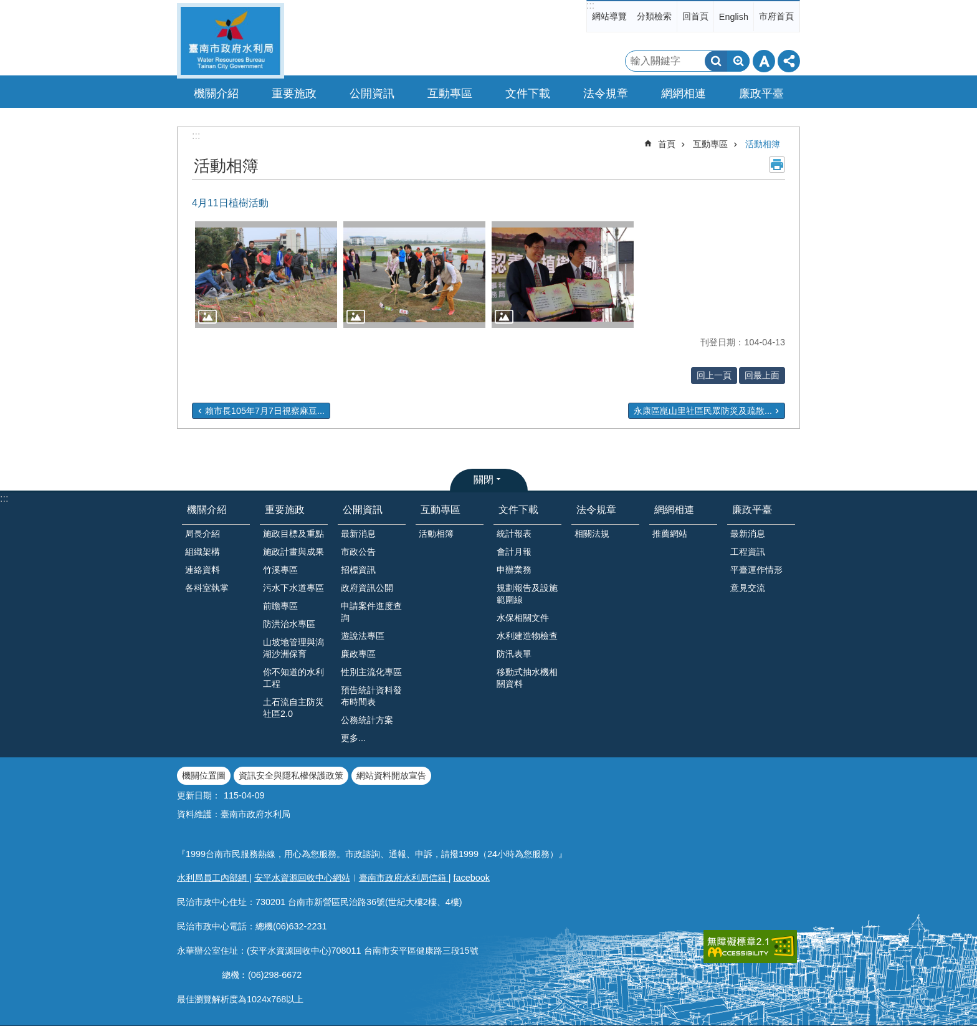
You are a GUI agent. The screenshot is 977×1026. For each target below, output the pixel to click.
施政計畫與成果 (293, 552)
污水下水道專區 (293, 588)
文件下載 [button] (527, 93)
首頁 (666, 144)
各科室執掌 (207, 588)
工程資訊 (747, 552)
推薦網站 (669, 534)
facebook (472, 878)
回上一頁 (714, 375)
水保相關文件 (523, 618)
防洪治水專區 (289, 624)
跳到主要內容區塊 (6, 6)
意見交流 (747, 588)
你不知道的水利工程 (293, 678)
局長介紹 (202, 534)
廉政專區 (358, 654)
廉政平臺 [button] (761, 93)
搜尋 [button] (716, 61)
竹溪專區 (280, 570)
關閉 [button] (483, 479)
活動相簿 (762, 144)
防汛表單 (514, 654)
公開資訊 (363, 509)
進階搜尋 (738, 61)
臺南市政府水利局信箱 (404, 878)
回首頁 (695, 16)
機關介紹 (207, 509)
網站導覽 (609, 16)
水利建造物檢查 (527, 636)
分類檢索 (654, 16)
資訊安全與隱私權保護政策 (291, 775)
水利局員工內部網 (213, 878)
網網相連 (674, 509)
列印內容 (777, 164)
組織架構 (202, 552)
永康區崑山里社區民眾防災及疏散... (703, 411)
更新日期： (199, 795)
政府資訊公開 (367, 588)
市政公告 (358, 552)
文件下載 (518, 509)
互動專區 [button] (449, 93)
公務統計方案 (367, 720)
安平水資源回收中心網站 (302, 878)
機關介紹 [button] (216, 93)
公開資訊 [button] (372, 93)
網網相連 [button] (683, 93)
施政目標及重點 (293, 534)
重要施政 (285, 509)
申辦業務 (514, 570)
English (733, 17)
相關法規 (591, 534)
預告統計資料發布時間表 (371, 696)
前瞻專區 (280, 606)
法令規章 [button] (605, 93)
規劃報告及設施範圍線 (527, 594)
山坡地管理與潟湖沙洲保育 (293, 648)
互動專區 (710, 144)
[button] (266, 274)
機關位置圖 (204, 775)
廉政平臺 (752, 509)
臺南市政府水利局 (230, 41)
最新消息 (358, 534)
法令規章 (596, 509)
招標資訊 (358, 570)
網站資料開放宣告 (391, 775)
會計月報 (514, 552)
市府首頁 (776, 16)
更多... (353, 738)
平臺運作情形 (756, 570)
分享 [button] (789, 61)
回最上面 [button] (762, 375)
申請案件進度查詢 (371, 612)
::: (590, 5)
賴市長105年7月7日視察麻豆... (265, 411)
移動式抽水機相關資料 (527, 678)
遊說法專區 (362, 636)
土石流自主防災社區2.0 (293, 708)
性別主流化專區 (371, 672)
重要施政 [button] (294, 93)
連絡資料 (202, 570)
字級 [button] (764, 61)
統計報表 (514, 534)
